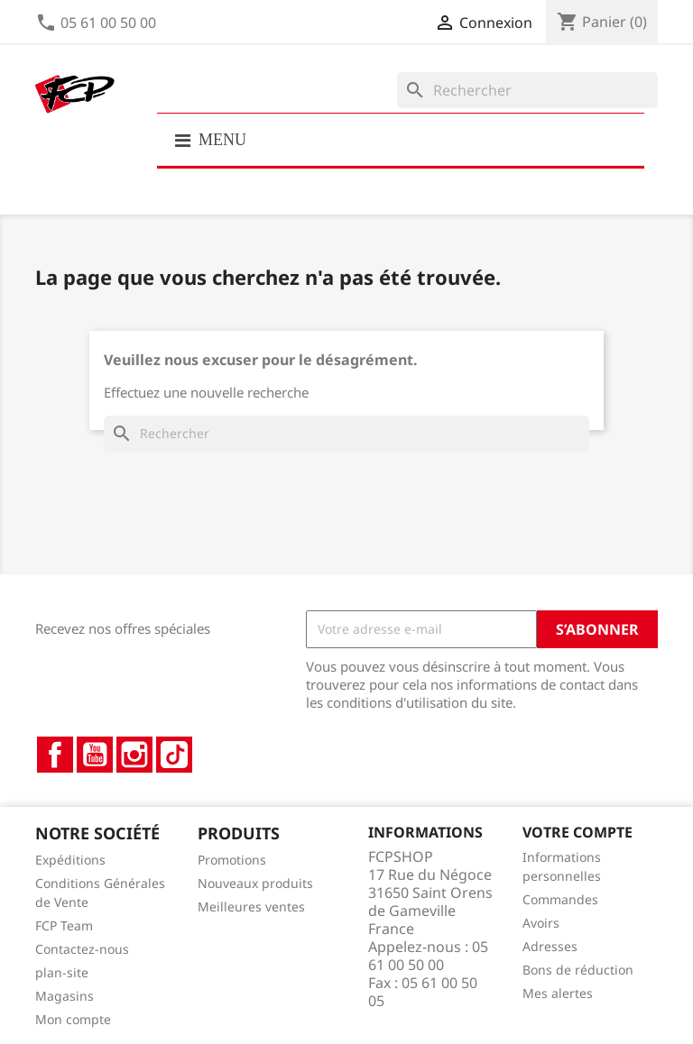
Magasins (64, 995)
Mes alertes (557, 993)
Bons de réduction (577, 969)
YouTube (95, 755)
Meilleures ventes (251, 906)
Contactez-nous (82, 948)
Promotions (232, 859)
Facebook (55, 755)
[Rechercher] (527, 90)
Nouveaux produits (255, 883)
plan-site (61, 972)
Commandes (560, 899)
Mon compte (73, 1019)
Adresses (550, 946)
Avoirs (540, 922)
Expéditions (70, 859)
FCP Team (64, 925)
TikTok (174, 755)
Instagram (134, 755)
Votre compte (577, 832)
